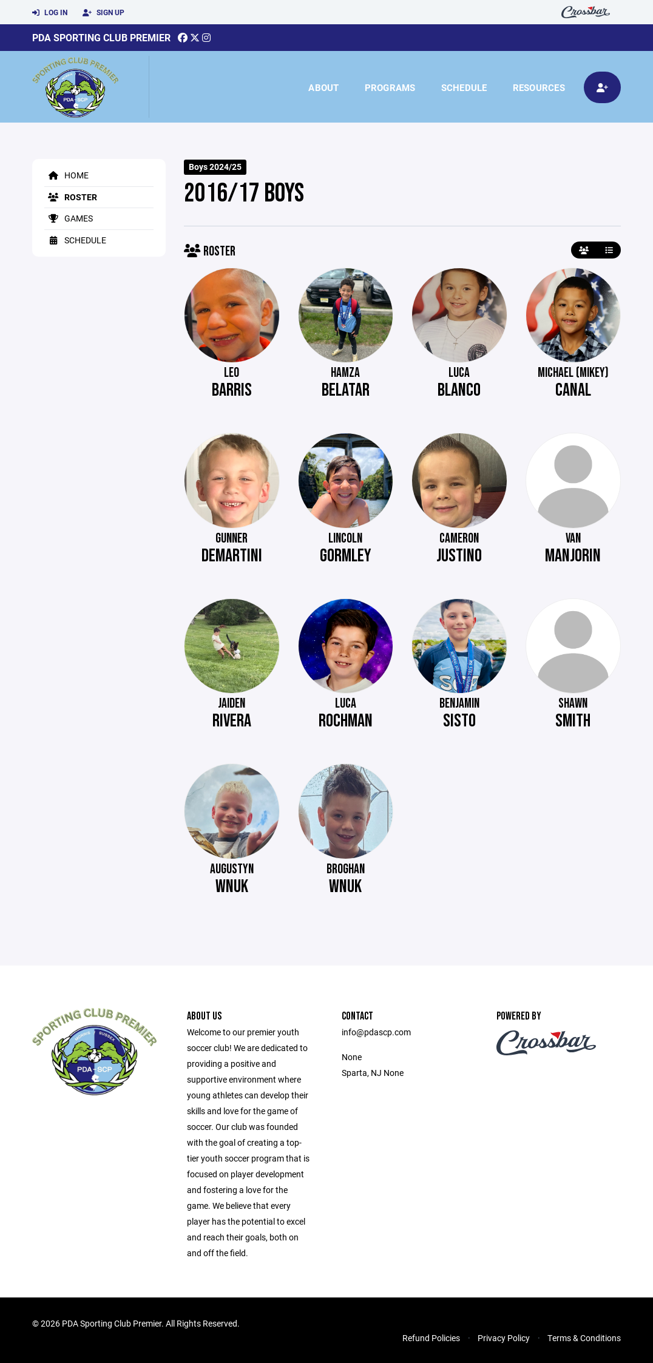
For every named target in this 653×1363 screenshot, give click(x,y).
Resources (539, 87)
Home (66, 175)
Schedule (464, 87)
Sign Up (103, 12)
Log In (49, 12)
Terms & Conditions (584, 1338)
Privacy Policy (504, 1338)
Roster (70, 197)
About (323, 87)
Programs (390, 87)
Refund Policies (431, 1338)
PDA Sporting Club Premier (101, 37)
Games (68, 218)
